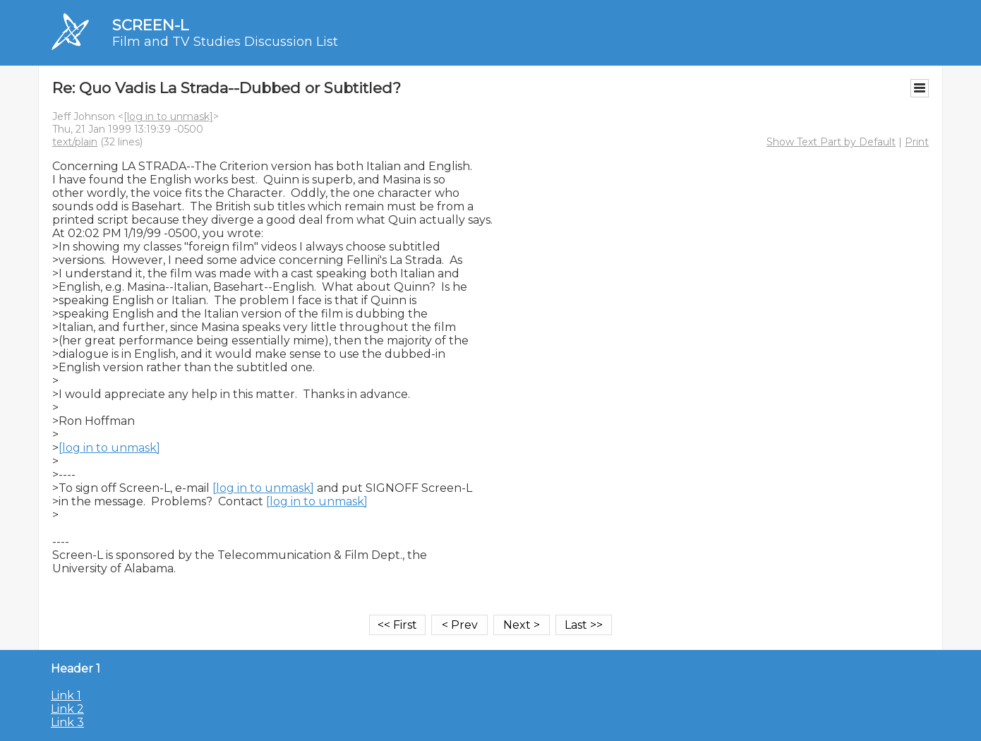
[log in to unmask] (168, 116)
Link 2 (67, 709)
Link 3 (67, 722)
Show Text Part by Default (831, 141)
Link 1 (66, 695)
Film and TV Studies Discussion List (225, 41)
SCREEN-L (150, 25)
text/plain (74, 141)
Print (917, 141)
